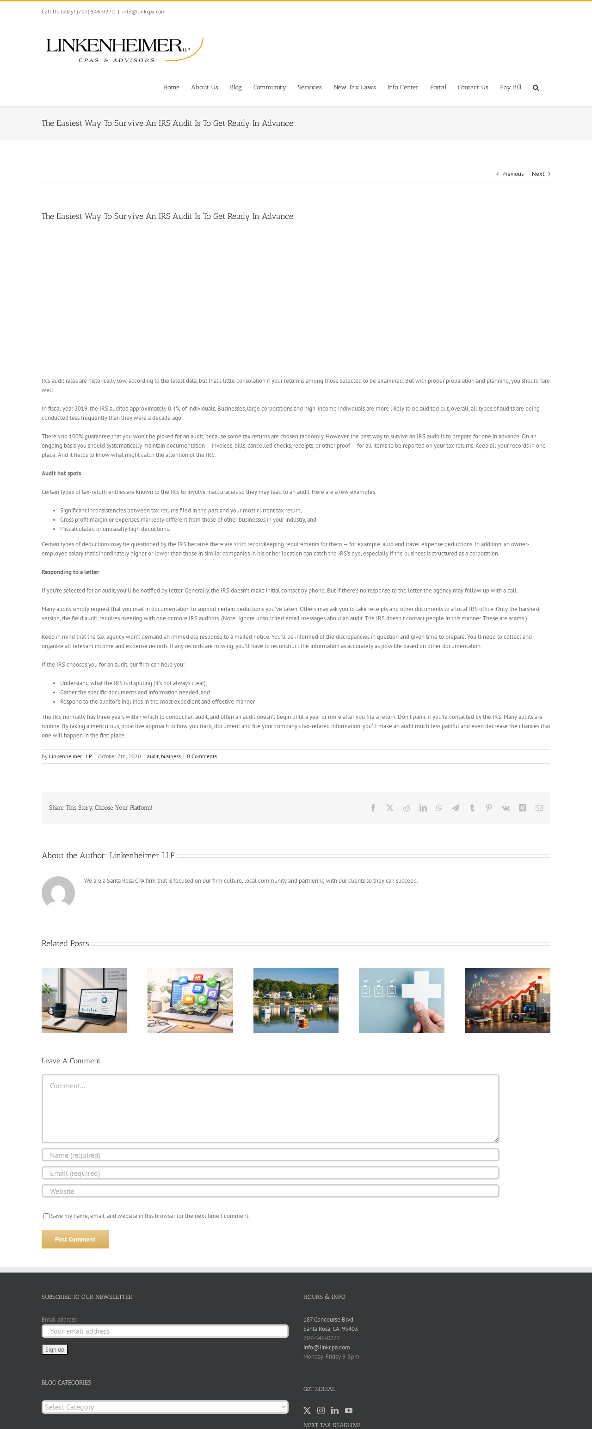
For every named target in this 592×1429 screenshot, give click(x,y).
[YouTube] (348, 1410)
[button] (536, 86)
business (171, 756)
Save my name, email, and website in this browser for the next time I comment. (150, 1216)
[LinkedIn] (335, 1410)
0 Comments (202, 756)
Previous (513, 174)
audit (153, 756)
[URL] (271, 1191)
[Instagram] (321, 1410)
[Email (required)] (271, 1172)
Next (538, 174)
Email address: (60, 1319)
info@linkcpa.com (144, 11)
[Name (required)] (271, 1154)
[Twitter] (307, 1410)
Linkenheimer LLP (70, 756)
